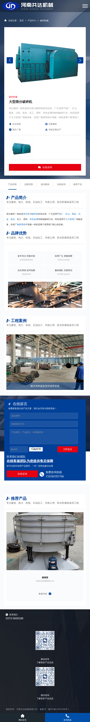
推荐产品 (77, 184)
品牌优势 (28, 184)
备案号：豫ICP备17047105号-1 (54, 709)
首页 (21, 20)
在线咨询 (45, 167)
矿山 (68, 214)
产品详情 (12, 184)
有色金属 (34, 219)
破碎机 (35, 214)
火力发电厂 (71, 219)
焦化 (13, 219)
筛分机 (26, 214)
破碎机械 (44, 20)
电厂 (61, 214)
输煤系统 (21, 224)
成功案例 (45, 184)
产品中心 (32, 20)
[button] (80, 60)
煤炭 (74, 214)
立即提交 (67, 449)
